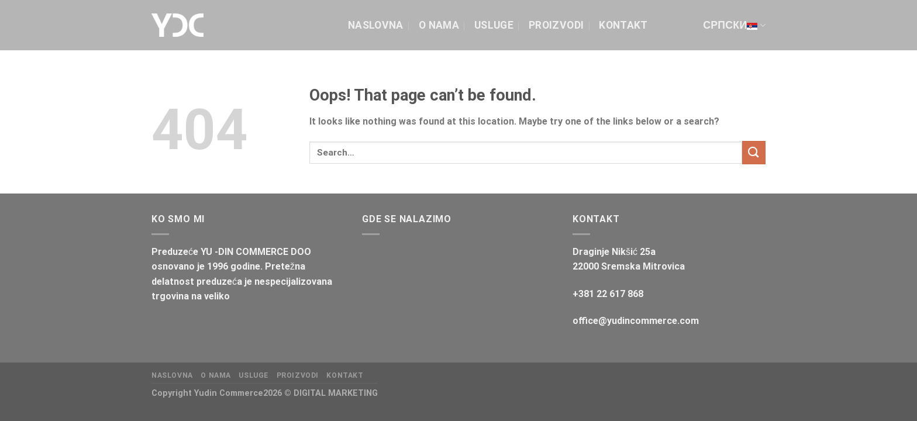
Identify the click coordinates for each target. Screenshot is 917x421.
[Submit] (754, 152)
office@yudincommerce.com (636, 320)
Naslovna (376, 25)
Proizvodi (556, 25)
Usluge (493, 25)
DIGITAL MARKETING (336, 393)
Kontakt (623, 25)
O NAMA (439, 25)
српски (734, 25)
